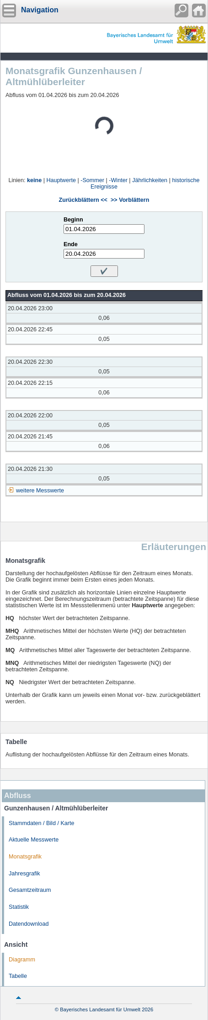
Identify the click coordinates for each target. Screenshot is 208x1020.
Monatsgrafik (25, 856)
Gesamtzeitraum (30, 890)
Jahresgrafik (24, 873)
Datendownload (29, 924)
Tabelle (18, 976)
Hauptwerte (61, 180)
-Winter (118, 180)
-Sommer (92, 180)
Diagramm (22, 959)
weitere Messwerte (40, 490)
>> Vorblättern (130, 200)
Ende (71, 244)
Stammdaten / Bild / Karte (42, 823)
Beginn (73, 219)
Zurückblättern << (83, 200)
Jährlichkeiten (149, 180)
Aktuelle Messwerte (34, 840)
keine (34, 180)
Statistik (19, 907)
